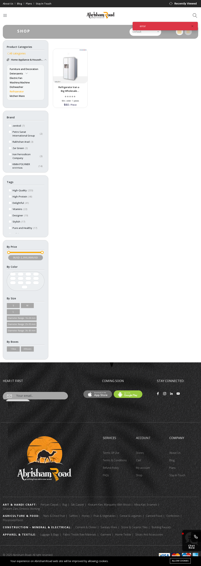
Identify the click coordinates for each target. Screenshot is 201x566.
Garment (105, 534)
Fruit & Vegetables (105, 516)
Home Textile (123, 534)
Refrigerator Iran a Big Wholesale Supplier (68, 90)
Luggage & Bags (49, 534)
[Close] (192, 26)
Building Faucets (161, 527)
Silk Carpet (77, 504)
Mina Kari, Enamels (145, 504)
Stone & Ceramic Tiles (134, 527)
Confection (172, 516)
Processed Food (13, 520)
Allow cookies (180, 560)
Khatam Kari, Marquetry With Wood (109, 504)
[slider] (8, 252)
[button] (183, 3)
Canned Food (154, 516)
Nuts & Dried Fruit (54, 516)
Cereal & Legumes (131, 516)
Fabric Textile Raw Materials (79, 534)
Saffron (73, 516)
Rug (65, 504)
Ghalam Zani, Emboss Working (21, 508)
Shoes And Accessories (149, 534)
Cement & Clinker (85, 527)
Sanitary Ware (109, 527)
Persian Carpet (49, 504)
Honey (86, 516)
